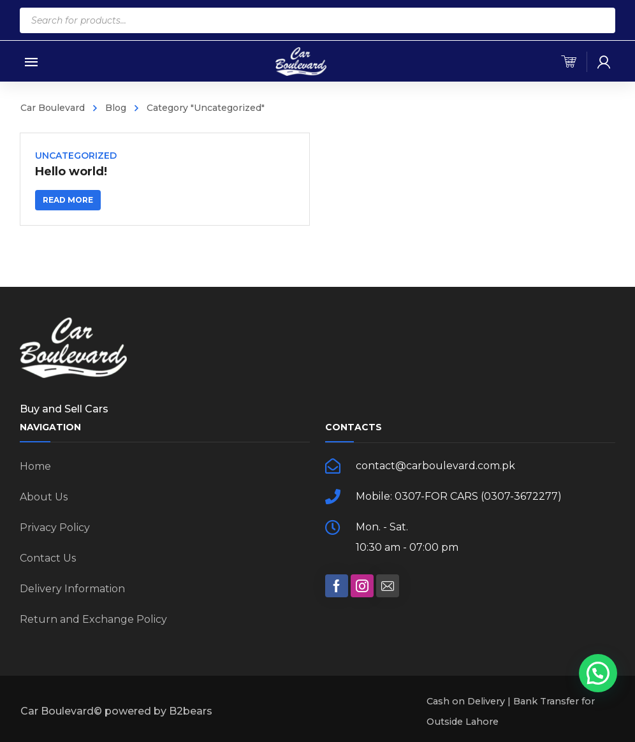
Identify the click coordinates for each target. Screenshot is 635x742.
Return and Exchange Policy (93, 619)
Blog (115, 107)
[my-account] (603, 61)
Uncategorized (76, 155)
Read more (68, 200)
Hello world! (71, 171)
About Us (44, 497)
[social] (336, 585)
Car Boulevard (52, 107)
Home (35, 466)
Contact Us (48, 558)
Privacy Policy (55, 527)
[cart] (568, 62)
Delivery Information (72, 589)
